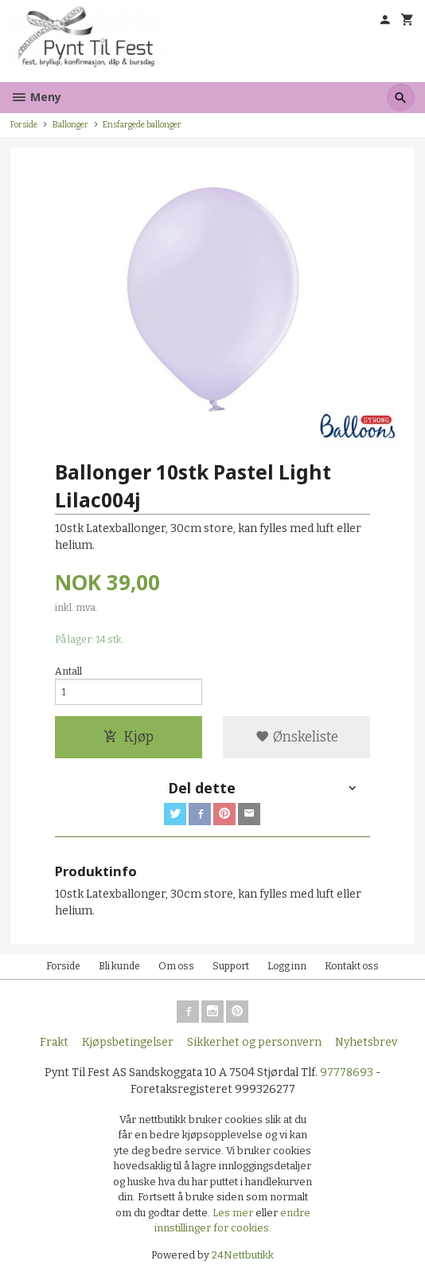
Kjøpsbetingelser (128, 1042)
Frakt (54, 1042)
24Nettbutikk (243, 1255)
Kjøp (128, 737)
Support (230, 966)
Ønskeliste (296, 737)
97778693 (346, 1072)
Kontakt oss (352, 966)
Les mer (233, 1213)
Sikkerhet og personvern (254, 1042)
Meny (35, 96)
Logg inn (286, 966)
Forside (23, 124)
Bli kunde (119, 966)
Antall (68, 671)
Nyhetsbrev (366, 1042)
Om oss (176, 966)
